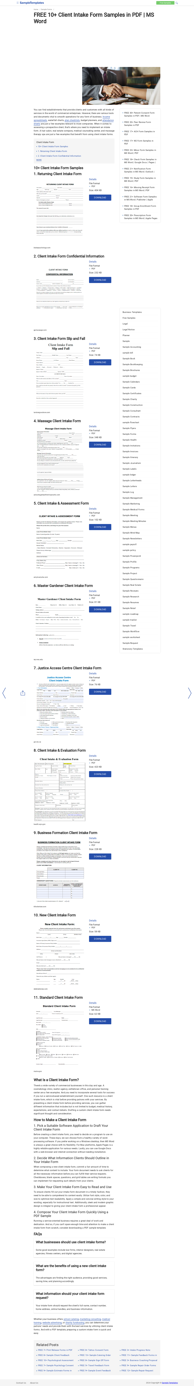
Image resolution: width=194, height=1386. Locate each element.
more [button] (39, 160)
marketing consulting (90, 1319)
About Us (34, 1383)
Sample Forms (46, 9)
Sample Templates (170, 1383)
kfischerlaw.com (40, 907)
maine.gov (38, 1071)
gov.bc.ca (37, 742)
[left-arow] (4, 693)
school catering (71, 1319)
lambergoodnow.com (42, 412)
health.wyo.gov (40, 824)
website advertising (52, 1322)
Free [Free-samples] (165, 3)
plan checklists (72, 120)
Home (36, 9)
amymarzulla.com (41, 577)
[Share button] (23, 693)
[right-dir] (190, 693)
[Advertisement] (97, 45)
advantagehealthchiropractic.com (47, 495)
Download (100, 197)
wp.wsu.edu (38, 660)
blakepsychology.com (42, 248)
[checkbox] (18, 2)
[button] (176, 2)
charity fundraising (74, 1322)
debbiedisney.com (41, 989)
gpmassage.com (40, 330)
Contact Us (21, 1383)
